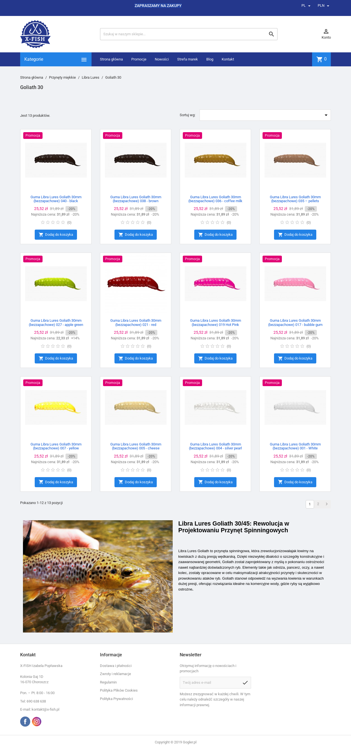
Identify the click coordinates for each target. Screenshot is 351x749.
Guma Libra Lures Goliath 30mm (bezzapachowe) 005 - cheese (135, 446)
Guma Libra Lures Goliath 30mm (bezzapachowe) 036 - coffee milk (215, 199)
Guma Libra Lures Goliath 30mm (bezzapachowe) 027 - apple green (56, 322)
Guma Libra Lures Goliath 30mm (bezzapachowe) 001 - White (295, 446)
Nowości (162, 59)
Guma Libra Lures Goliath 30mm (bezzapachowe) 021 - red (135, 322)
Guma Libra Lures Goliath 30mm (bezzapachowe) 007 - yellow (56, 446)
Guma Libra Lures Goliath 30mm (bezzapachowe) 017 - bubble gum (295, 322)
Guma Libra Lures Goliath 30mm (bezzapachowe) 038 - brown (135, 199)
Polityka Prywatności (116, 699)
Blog (209, 59)
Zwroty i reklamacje (115, 674)
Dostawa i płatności (116, 666)
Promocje (138, 59)
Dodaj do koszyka (56, 234)
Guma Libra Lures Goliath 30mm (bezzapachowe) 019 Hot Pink (215, 322)
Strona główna (111, 59)
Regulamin (108, 682)
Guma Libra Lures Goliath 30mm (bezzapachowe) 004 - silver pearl (215, 446)
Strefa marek (187, 59)
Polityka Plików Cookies (119, 690)
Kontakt (228, 59)
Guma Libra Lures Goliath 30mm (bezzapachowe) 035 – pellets (295, 199)
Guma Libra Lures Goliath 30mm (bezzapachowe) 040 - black (56, 199)
